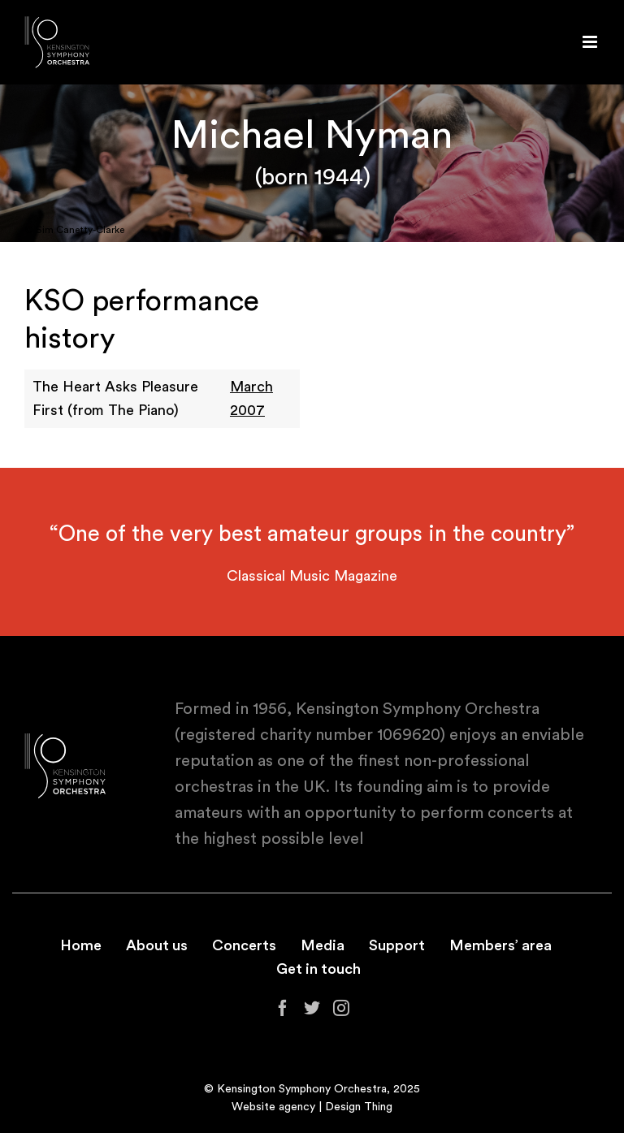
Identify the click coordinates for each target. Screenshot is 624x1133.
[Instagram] (341, 1008)
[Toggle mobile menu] (591, 41)
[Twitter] (312, 1008)
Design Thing (358, 1107)
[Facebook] (283, 1008)
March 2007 (251, 398)
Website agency (273, 1107)
